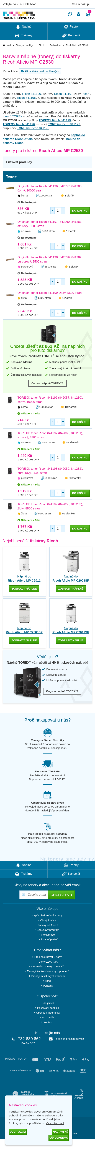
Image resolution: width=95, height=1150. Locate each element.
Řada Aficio (55, 56)
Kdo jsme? (48, 1013)
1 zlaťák (69, 206)
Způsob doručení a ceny (48, 926)
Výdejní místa (48, 930)
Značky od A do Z (48, 935)
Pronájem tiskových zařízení (48, 986)
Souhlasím (18, 1131)
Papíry (71, 37)
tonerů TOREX (12, 127)
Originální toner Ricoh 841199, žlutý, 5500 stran (49, 303)
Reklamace (48, 945)
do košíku (79, 221)
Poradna (48, 996)
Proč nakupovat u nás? (48, 967)
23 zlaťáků (75, 488)
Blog (48, 991)
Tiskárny (23, 46)
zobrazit (24, 599)
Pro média (48, 1028)
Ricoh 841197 (63, 104)
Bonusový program (48, 940)
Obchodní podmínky (48, 1023)
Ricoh (41, 56)
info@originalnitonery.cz (69, 1049)
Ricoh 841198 (26, 108)
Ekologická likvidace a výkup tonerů (48, 981)
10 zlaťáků (71, 417)
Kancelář (71, 46)
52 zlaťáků (68, 524)
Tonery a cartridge (24, 56)
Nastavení (60, 1131)
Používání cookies (48, 1018)
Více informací (55, 1123)
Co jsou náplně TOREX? (47, 393)
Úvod (8, 56)
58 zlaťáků (72, 453)
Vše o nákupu (81, 4)
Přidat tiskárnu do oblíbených (39, 82)
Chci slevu (61, 906)
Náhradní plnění (48, 950)
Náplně (24, 37)
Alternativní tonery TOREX (48, 977)
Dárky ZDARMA (48, 972)
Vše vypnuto (58, 1138)
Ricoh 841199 (55, 131)
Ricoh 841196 (31, 104)
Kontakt (48, 1032)
